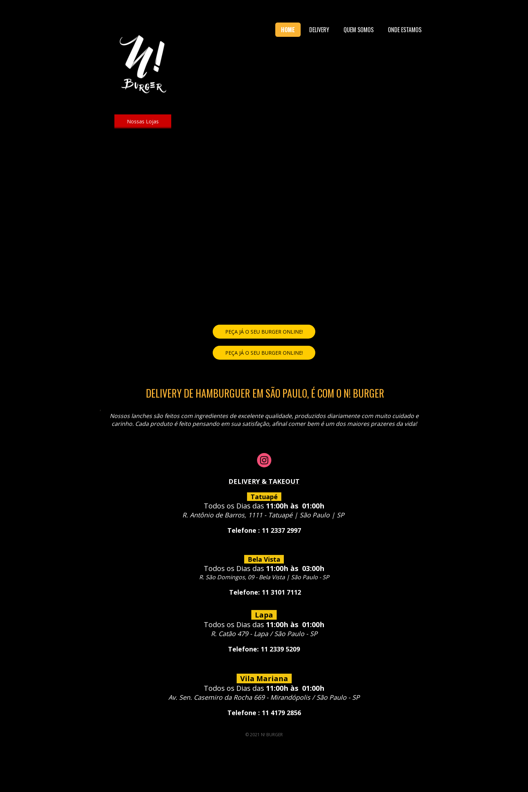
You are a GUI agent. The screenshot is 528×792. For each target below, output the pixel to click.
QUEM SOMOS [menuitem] (359, 29)
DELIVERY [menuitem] (319, 29)
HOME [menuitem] (288, 29)
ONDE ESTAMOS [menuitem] (404, 29)
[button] (142, 121)
